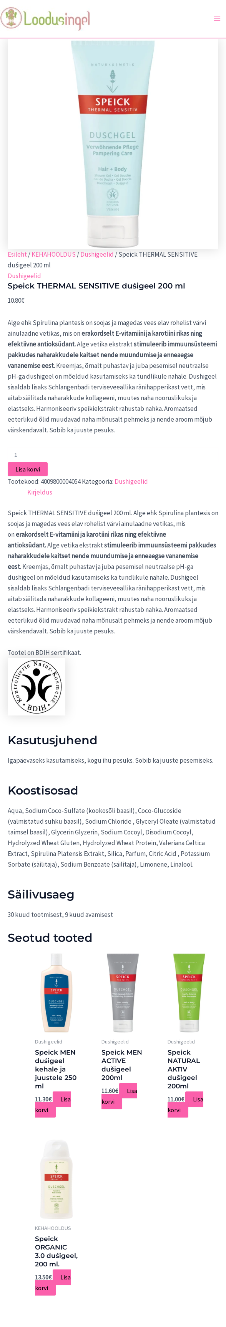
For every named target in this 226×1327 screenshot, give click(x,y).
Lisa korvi (27, 469)
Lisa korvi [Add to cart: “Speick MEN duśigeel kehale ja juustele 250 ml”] (53, 1104)
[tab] (39, 492)
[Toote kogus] (113, 454)
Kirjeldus (39, 492)
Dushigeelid (97, 254)
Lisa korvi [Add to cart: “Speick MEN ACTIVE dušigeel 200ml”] (119, 1096)
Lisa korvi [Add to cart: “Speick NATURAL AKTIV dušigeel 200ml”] (185, 1104)
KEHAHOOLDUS (54, 254)
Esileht (17, 254)
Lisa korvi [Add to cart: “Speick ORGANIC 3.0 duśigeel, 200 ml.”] (53, 1282)
